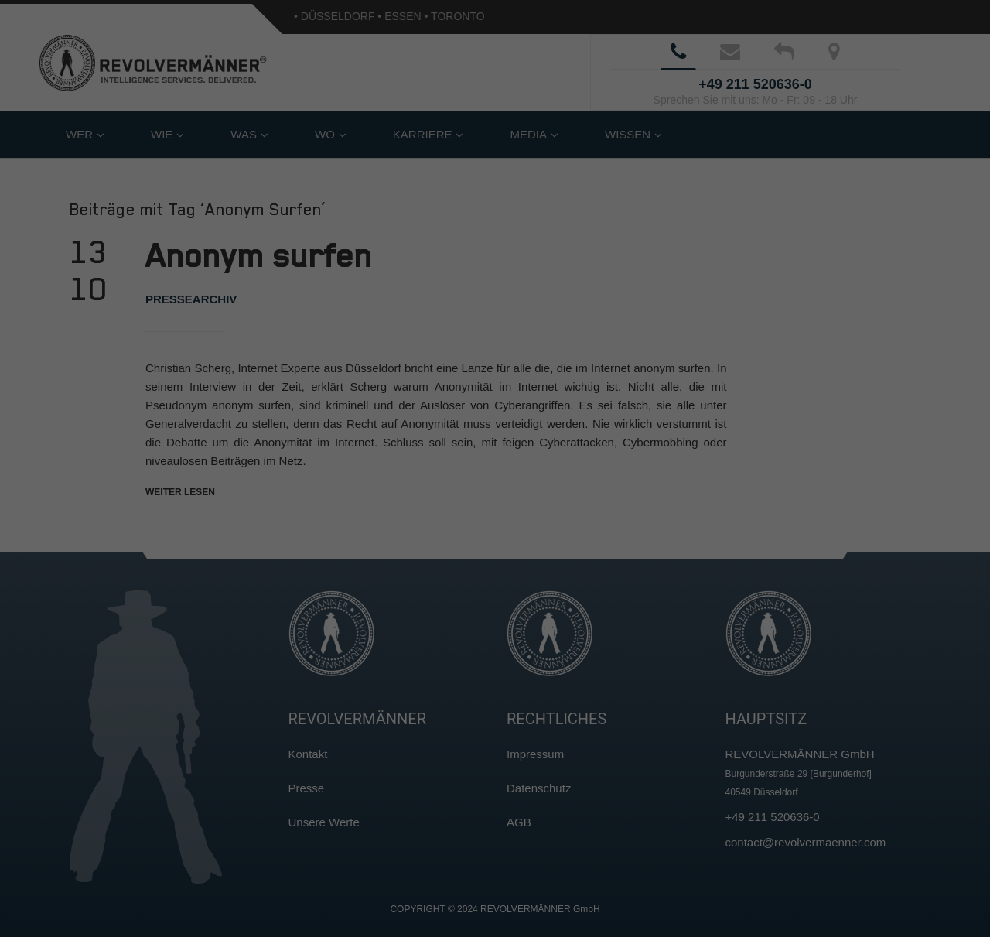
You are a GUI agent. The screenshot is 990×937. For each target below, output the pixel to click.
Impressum (571, 399)
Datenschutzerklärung (397, 196)
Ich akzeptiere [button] (495, 274)
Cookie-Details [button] (426, 399)
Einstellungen (326, 210)
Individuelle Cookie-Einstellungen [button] (495, 365)
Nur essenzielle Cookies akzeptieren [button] (494, 319)
